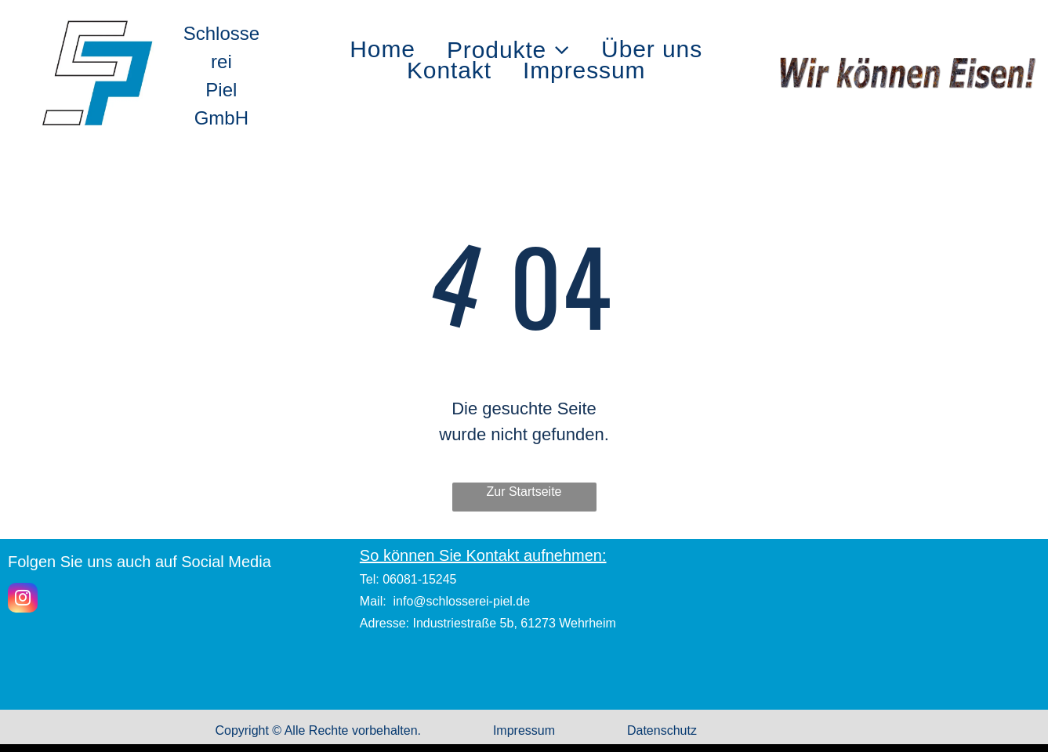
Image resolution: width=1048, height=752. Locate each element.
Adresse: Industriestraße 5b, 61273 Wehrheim (488, 623)
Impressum (524, 730)
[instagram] (23, 599)
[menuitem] (382, 49)
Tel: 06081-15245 (408, 579)
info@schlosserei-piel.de (462, 601)
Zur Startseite (523, 491)
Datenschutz (662, 730)
